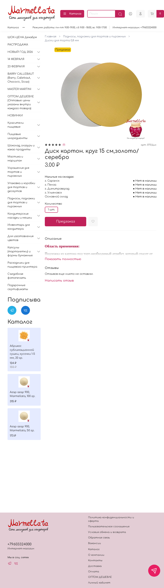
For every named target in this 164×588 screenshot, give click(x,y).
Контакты (95, 560)
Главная (50, 36)
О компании (96, 555)
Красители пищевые (16, 124)
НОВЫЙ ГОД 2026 (20, 52)
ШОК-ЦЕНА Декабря (22, 37)
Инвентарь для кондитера (19, 226)
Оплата (93, 571)
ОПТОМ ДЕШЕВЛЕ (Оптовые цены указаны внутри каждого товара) (21, 102)
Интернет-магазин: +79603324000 (134, 27)
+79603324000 (19, 544)
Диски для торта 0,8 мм (62, 40)
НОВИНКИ (15, 115)
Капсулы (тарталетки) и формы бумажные (20, 251)
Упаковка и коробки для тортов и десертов (21, 187)
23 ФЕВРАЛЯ (16, 66)
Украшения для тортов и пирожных (18, 172)
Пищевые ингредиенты (17, 136)
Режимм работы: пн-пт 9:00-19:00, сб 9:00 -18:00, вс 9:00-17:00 (70, 27)
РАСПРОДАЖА (18, 44)
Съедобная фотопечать (17, 276)
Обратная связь (99, 537)
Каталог (72, 13)
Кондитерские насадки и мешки (20, 215)
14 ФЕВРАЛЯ (16, 59)
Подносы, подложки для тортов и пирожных (94, 36)
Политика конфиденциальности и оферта (111, 519)
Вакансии (94, 543)
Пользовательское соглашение (109, 526)
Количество (53, 203)
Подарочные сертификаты (18, 287)
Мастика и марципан (15, 158)
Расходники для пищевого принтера (22, 264)
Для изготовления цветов (21, 238)
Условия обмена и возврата (107, 532)
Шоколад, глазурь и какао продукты (21, 147)
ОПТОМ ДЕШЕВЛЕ (100, 577)
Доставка (95, 566)
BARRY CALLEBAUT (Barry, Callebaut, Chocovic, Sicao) (21, 77)
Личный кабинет (99, 582)
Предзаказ (65, 221)
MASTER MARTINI (19, 89)
